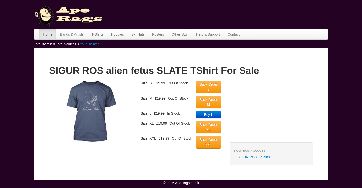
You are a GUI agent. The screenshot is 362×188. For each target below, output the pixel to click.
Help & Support (208, 34)
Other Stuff (180, 34)
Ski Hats (138, 34)
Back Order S (208, 86)
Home (47, 34)
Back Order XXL (208, 142)
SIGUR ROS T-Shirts (253, 157)
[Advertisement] (236, 14)
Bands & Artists (72, 34)
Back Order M (208, 102)
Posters (158, 34)
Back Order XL (208, 127)
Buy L (208, 115)
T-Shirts (97, 34)
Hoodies (117, 34)
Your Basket (89, 44)
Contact (234, 34)
